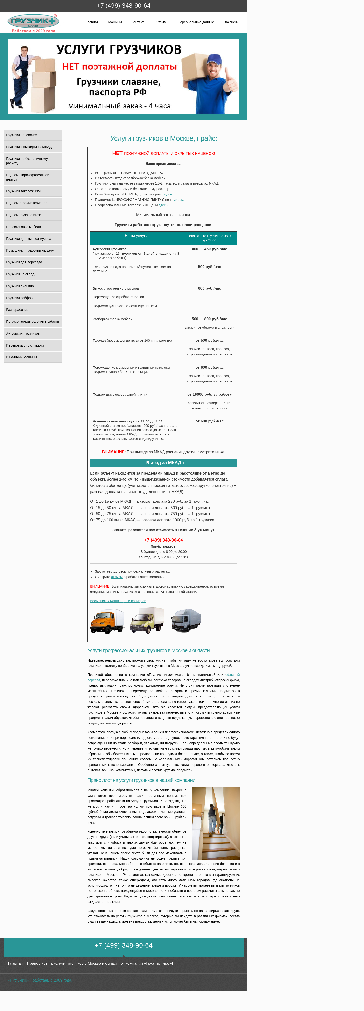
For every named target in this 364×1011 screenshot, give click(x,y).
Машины (115, 22)
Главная (92, 22)
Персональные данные (196, 22)
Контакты (139, 22)
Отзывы (162, 22)
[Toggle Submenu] (55, 215)
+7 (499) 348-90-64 (123, 5)
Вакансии (231, 22)
